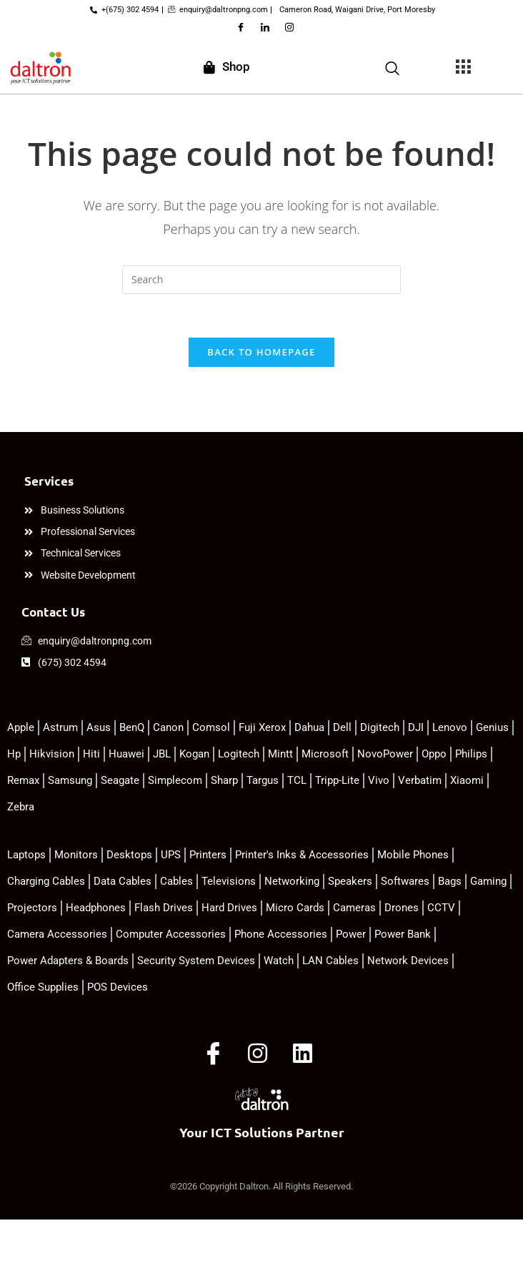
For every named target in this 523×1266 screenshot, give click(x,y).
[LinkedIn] (265, 28)
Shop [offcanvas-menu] (227, 66)
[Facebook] (240, 28)
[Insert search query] (261, 279)
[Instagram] (289, 28)
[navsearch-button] (392, 66)
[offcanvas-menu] (463, 68)
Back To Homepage (261, 351)
